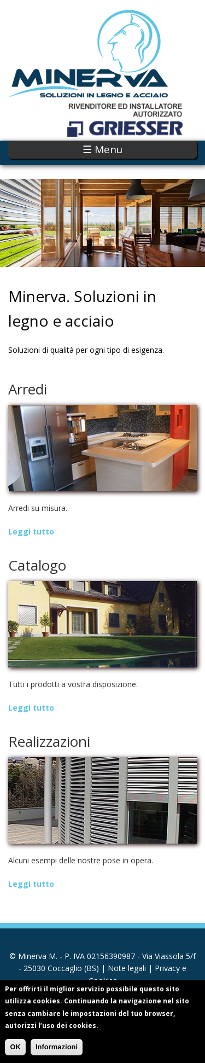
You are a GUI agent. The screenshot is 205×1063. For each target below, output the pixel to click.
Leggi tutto (31, 531)
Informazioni (57, 1052)
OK (15, 1052)
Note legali (127, 968)
